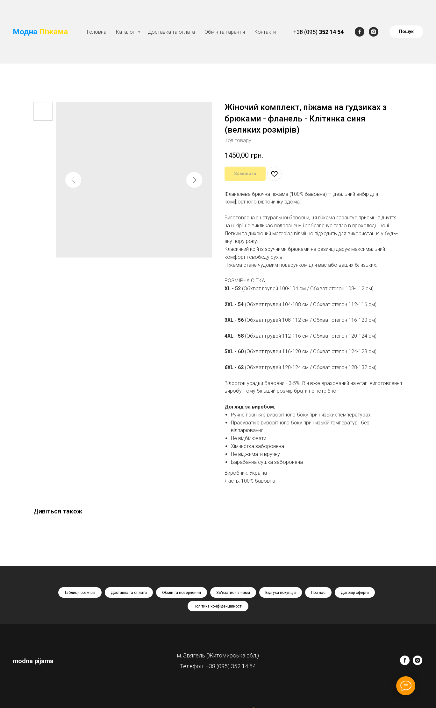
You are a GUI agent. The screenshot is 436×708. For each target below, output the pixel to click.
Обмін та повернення (181, 592)
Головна (96, 32)
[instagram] (373, 32)
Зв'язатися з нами (233, 592)
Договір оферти (355, 592)
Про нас (318, 592)
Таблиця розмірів (80, 592)
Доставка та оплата (171, 32)
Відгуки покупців (280, 592)
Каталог (126, 32)
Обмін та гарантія (224, 32)
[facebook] (359, 32)
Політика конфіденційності (218, 606)
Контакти (265, 32)
